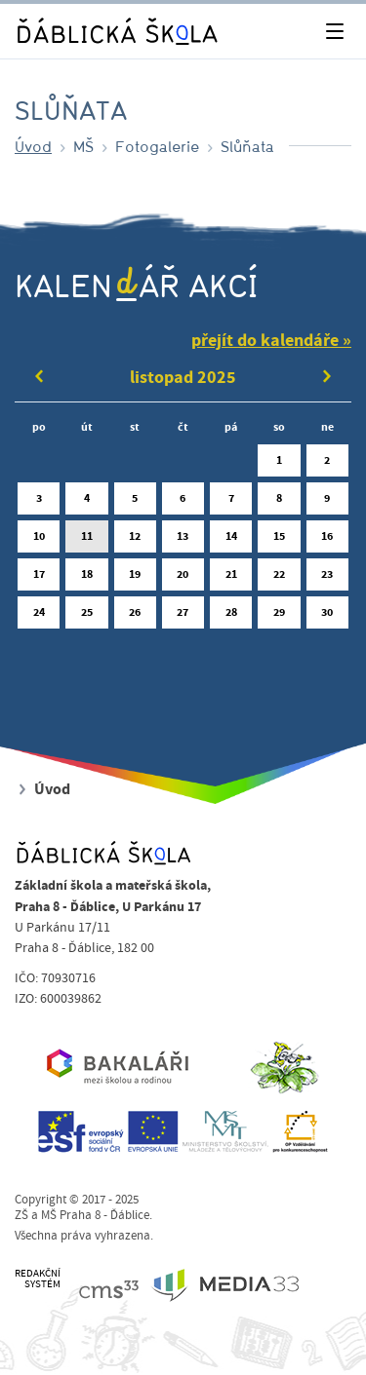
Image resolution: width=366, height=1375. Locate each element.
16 (327, 540)
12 (135, 540)
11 (86, 540)
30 (327, 616)
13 (183, 540)
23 (327, 578)
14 (231, 540)
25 (86, 616)
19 (135, 578)
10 (39, 540)
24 (39, 616)
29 (279, 616)
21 (231, 578)
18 (86, 578)
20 (183, 578)
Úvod (33, 146)
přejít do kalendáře (265, 340)
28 (231, 616)
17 (39, 578)
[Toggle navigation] (334, 32)
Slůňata (247, 146)
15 (279, 540)
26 (135, 616)
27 (183, 616)
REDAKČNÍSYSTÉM (38, 1279)
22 (279, 578)
